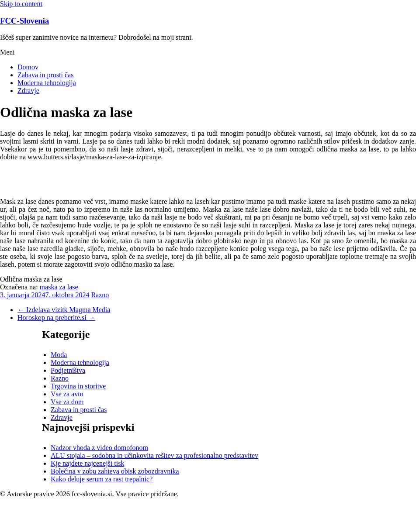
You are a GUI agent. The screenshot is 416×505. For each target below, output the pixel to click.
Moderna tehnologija (46, 82)
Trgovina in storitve (78, 386)
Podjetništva (68, 370)
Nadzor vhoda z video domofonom (99, 447)
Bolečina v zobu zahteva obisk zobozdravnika (115, 471)
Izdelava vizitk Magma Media (63, 309)
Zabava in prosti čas (45, 75)
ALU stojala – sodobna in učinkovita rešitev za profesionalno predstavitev (154, 455)
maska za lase (59, 287)
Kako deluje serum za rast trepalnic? (102, 479)
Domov (27, 67)
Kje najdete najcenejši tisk (87, 463)
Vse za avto (67, 394)
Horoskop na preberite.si (56, 317)
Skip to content (21, 3)
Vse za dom (67, 401)
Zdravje (28, 90)
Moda (59, 354)
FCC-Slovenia (24, 20)
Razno (100, 295)
